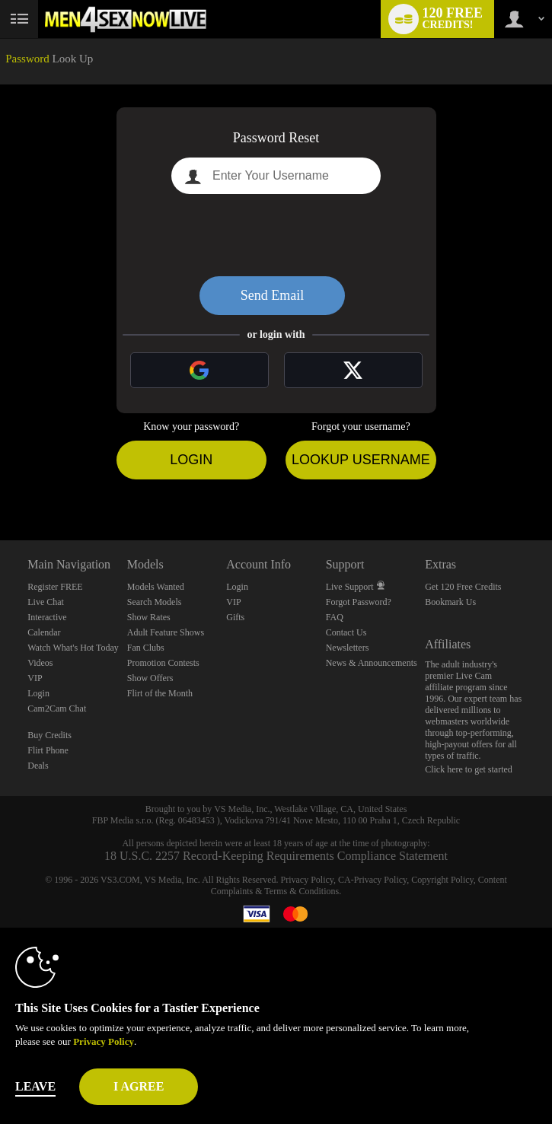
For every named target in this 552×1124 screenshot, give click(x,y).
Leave (35, 1086)
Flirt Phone (48, 750)
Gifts (235, 617)
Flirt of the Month (160, 693)
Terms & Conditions (301, 891)
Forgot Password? (358, 602)
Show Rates (149, 617)
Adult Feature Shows (165, 632)
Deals (37, 765)
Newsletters (347, 647)
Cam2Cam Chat (56, 708)
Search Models (154, 602)
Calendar (43, 632)
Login (191, 459)
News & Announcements (371, 663)
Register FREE (54, 586)
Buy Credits (49, 735)
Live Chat (45, 602)
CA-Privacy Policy (372, 879)
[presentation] (276, 235)
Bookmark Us (450, 602)
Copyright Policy (442, 879)
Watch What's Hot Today (73, 647)
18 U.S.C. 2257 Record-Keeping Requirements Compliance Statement (276, 855)
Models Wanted (155, 586)
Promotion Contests (163, 663)
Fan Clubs (145, 647)
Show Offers (150, 678)
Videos (40, 663)
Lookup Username (361, 459)
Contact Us (346, 632)
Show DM (0, 483)
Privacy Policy (307, 879)
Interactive (46, 617)
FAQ (334, 617)
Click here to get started (468, 769)
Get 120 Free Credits (463, 586)
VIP (34, 678)
